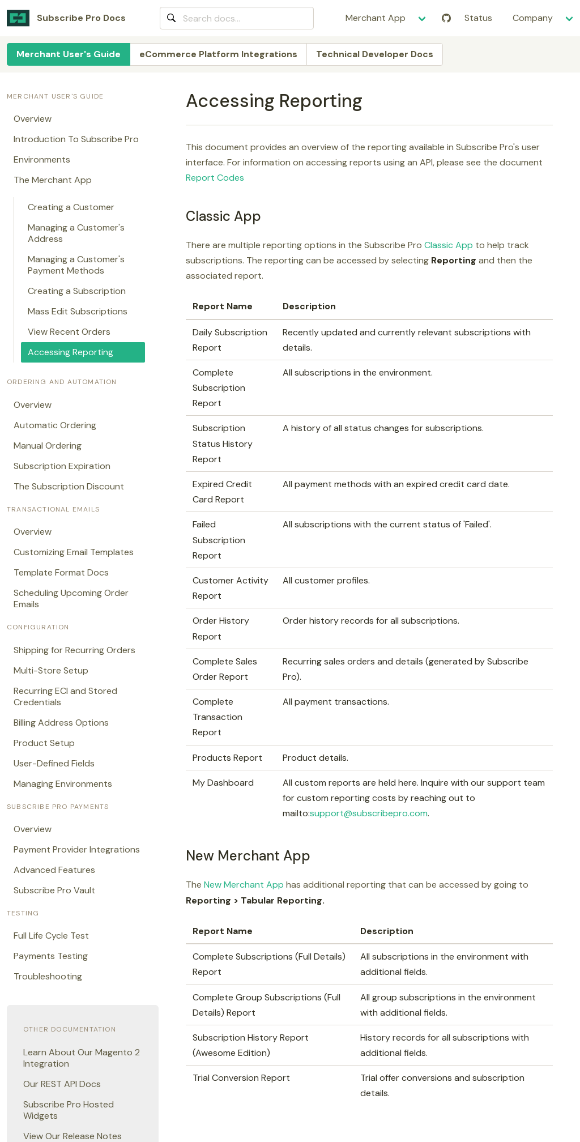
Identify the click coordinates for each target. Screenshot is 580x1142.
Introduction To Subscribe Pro (76, 139)
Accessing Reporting (70, 352)
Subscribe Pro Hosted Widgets (68, 1110)
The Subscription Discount (69, 486)
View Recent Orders (69, 332)
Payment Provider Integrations (77, 849)
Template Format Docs (61, 572)
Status (478, 18)
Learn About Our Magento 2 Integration (81, 1057)
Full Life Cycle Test (51, 935)
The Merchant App (53, 180)
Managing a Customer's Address (76, 233)
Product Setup (44, 743)
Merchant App (376, 18)
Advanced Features (54, 870)
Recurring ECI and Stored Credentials (65, 696)
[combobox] (237, 18)
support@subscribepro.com (369, 813)
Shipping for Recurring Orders (74, 650)
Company (533, 18)
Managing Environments (63, 784)
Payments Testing (51, 956)
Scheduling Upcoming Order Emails (71, 598)
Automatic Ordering (55, 425)
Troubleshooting (48, 976)
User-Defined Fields (54, 763)
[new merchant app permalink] (181, 855)
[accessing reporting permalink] (181, 101)
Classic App (448, 245)
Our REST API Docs (62, 1084)
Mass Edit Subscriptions (77, 311)
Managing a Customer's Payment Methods (76, 264)
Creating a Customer (71, 207)
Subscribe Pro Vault (54, 890)
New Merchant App (244, 884)
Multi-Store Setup (51, 670)
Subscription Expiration (62, 466)
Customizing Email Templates (74, 552)
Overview (33, 119)
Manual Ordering (48, 445)
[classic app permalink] (181, 216)
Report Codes (215, 178)
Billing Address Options (61, 722)
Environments (42, 159)
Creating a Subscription (77, 291)
